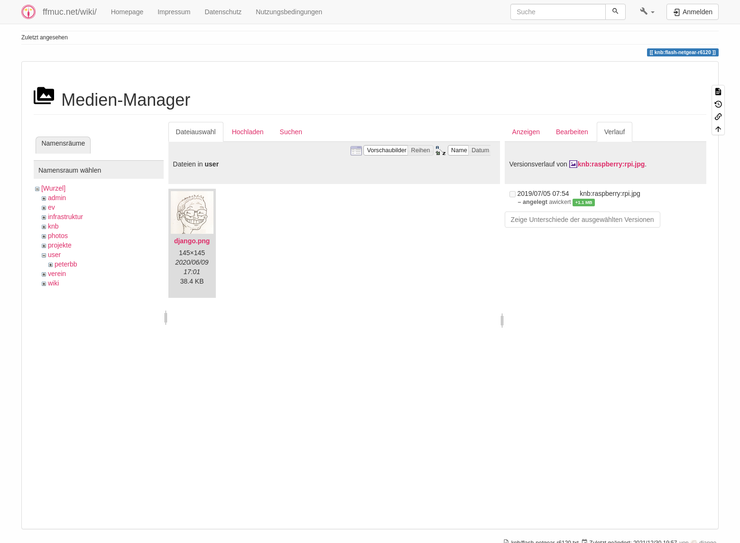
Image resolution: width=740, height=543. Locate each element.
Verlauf (614, 132)
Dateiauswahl (196, 132)
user (54, 254)
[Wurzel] (53, 188)
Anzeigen (526, 132)
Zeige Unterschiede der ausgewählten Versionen (582, 219)
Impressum (173, 12)
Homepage (127, 12)
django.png (192, 241)
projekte (60, 245)
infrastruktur (65, 217)
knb (53, 226)
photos (58, 235)
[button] (647, 12)
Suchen (291, 132)
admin (57, 198)
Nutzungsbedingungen (289, 12)
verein (57, 273)
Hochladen (248, 132)
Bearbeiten (572, 132)
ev (51, 207)
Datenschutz (222, 12)
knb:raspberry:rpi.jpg (611, 164)
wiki (53, 283)
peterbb (66, 264)
